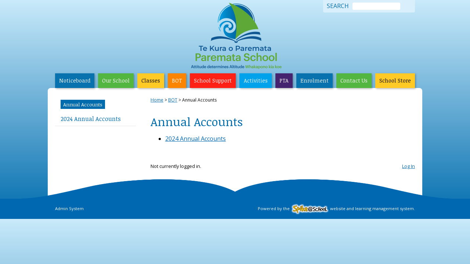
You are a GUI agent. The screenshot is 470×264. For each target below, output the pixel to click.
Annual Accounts (82, 104)
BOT (177, 80)
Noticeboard (74, 80)
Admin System (69, 208)
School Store (395, 80)
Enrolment (314, 80)
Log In (408, 166)
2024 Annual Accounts (91, 119)
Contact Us (354, 80)
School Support (213, 80)
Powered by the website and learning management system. (336, 208)
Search (338, 6)
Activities (256, 80)
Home (157, 100)
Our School (116, 80)
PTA (284, 80)
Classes (150, 80)
